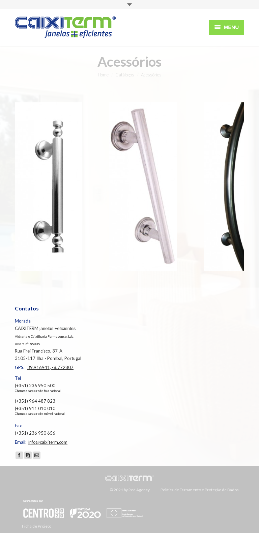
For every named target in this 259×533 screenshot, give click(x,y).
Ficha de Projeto (83, 513)
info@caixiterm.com (47, 442)
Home (103, 74)
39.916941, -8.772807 (50, 367)
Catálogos (124, 74)
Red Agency (139, 489)
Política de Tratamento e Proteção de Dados (200, 489)
